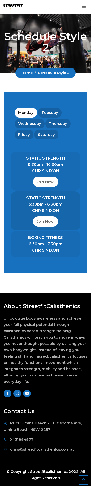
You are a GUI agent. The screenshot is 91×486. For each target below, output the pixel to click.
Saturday (46, 134)
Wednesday (29, 123)
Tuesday (49, 112)
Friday (24, 134)
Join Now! (46, 181)
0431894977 (21, 439)
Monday (25, 112)
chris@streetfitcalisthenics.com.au (42, 449)
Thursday (58, 123)
